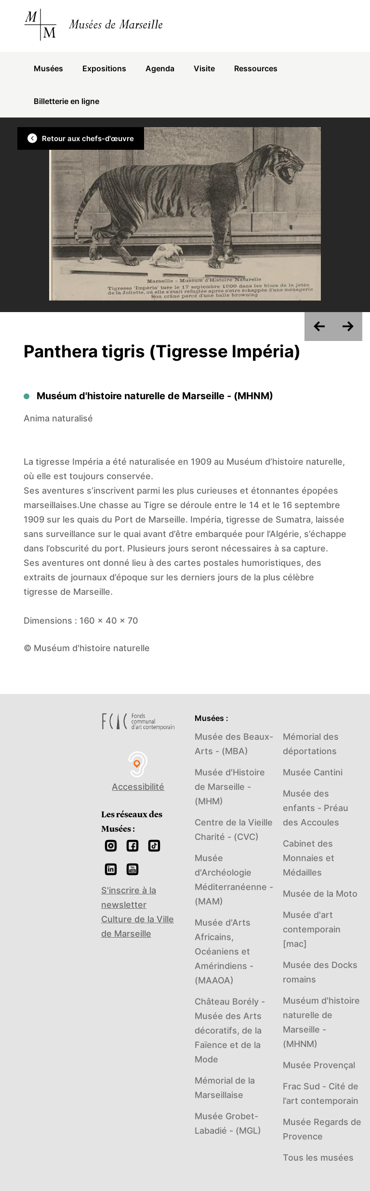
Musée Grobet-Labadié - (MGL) (228, 1123)
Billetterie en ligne (66, 101)
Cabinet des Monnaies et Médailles (308, 857)
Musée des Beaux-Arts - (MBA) (234, 744)
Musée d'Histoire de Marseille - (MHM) (230, 786)
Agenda (159, 68)
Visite (204, 68)
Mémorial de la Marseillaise (225, 1087)
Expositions (104, 68)
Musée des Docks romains (320, 972)
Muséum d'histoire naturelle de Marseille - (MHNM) (321, 1022)
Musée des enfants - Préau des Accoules (315, 807)
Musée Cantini (313, 772)
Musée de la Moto (320, 894)
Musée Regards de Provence (322, 1129)
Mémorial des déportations (311, 744)
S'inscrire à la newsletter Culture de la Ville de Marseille (137, 912)
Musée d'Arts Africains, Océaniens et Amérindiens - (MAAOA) (224, 951)
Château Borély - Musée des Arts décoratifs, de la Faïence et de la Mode (230, 1030)
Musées (48, 68)
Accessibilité (138, 770)
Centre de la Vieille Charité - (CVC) (234, 829)
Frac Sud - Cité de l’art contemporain (320, 1093)
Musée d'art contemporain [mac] (312, 929)
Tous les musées (318, 1157)
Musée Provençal (319, 1065)
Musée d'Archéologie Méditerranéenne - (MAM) (234, 879)
